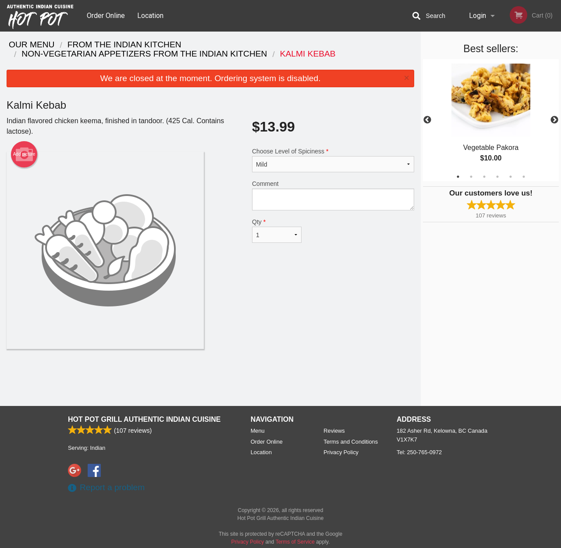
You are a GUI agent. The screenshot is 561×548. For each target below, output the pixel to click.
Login (477, 15)
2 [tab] (471, 176)
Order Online (106, 15)
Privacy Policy (341, 452)
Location (150, 15)
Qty (277, 230)
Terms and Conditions (350, 441)
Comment (333, 195)
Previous (427, 120)
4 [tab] (497, 176)
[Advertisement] (210, 377)
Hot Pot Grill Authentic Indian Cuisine (144, 419)
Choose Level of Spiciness (333, 160)
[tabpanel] (491, 120)
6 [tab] (523, 176)
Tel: (419, 452)
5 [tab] (510, 176)
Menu (258, 430)
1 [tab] (458, 176)
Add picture (24, 154)
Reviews (333, 430)
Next (554, 120)
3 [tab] (484, 176)
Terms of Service (295, 542)
